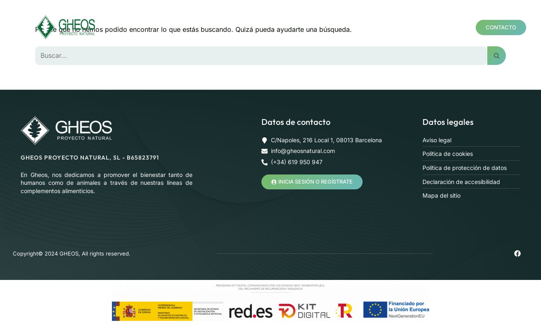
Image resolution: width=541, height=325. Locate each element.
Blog (241, 41)
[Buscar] (261, 55)
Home (173, 14)
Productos (257, 13)
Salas (428, 14)
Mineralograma (320, 13)
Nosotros (209, 14)
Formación (384, 13)
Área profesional (195, 41)
